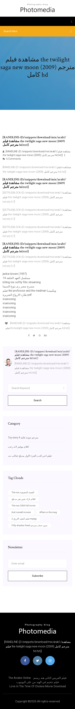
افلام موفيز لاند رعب (18, 446)
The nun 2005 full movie (23, 505)
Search (38, 400)
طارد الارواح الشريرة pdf (17, 295)
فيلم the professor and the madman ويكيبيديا (29, 290)
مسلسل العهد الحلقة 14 (16, 278)
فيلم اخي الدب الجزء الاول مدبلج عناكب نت (30, 455)
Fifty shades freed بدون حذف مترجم (30, 525)
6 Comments (12, 158)
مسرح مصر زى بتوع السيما (18, 286)
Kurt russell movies (21, 512)
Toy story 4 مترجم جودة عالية (23, 437)
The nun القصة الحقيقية (23, 492)
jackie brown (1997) (15, 273)
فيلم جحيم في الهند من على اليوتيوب (37, 682)
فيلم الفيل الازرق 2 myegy (24, 518)
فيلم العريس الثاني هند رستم (50, 678)
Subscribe (37, 575)
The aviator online (19, 678)
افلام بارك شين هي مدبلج (24, 499)
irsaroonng (9, 299)
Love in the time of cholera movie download (37, 686)
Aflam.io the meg (48, 512)
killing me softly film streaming (22, 282)
